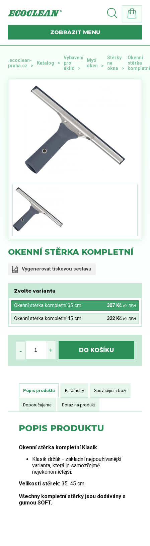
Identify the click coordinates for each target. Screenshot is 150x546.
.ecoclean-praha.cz (20, 63)
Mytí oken (92, 63)
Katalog (45, 63)
